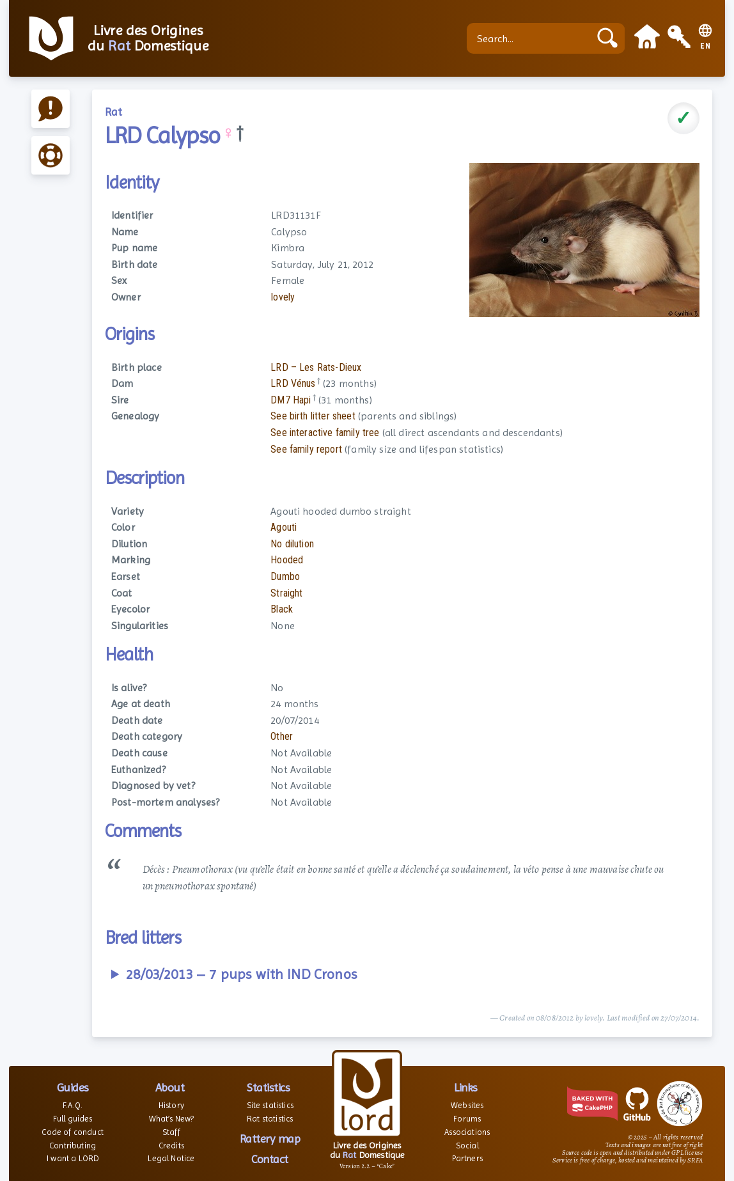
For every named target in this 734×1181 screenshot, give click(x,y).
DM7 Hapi (290, 400)
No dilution (292, 544)
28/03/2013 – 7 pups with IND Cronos (241, 974)
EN (705, 46)
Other (281, 736)
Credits (171, 1145)
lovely (283, 297)
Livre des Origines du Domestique (148, 38)
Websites (467, 1105)
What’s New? (171, 1118)
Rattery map (270, 1138)
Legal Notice (171, 1158)
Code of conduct (72, 1132)
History (171, 1105)
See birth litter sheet (312, 416)
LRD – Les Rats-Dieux (315, 367)
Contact (269, 1159)
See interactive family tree (324, 432)
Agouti (283, 527)
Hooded (286, 560)
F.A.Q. (72, 1105)
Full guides (73, 1118)
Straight (286, 593)
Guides (73, 1087)
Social (467, 1145)
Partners (467, 1158)
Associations (467, 1132)
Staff (171, 1132)
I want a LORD (72, 1158)
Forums (467, 1118)
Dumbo (285, 576)
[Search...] (531, 38)
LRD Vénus (292, 383)
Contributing (72, 1145)
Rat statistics (270, 1118)
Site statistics (270, 1105)
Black (281, 609)
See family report (306, 449)
